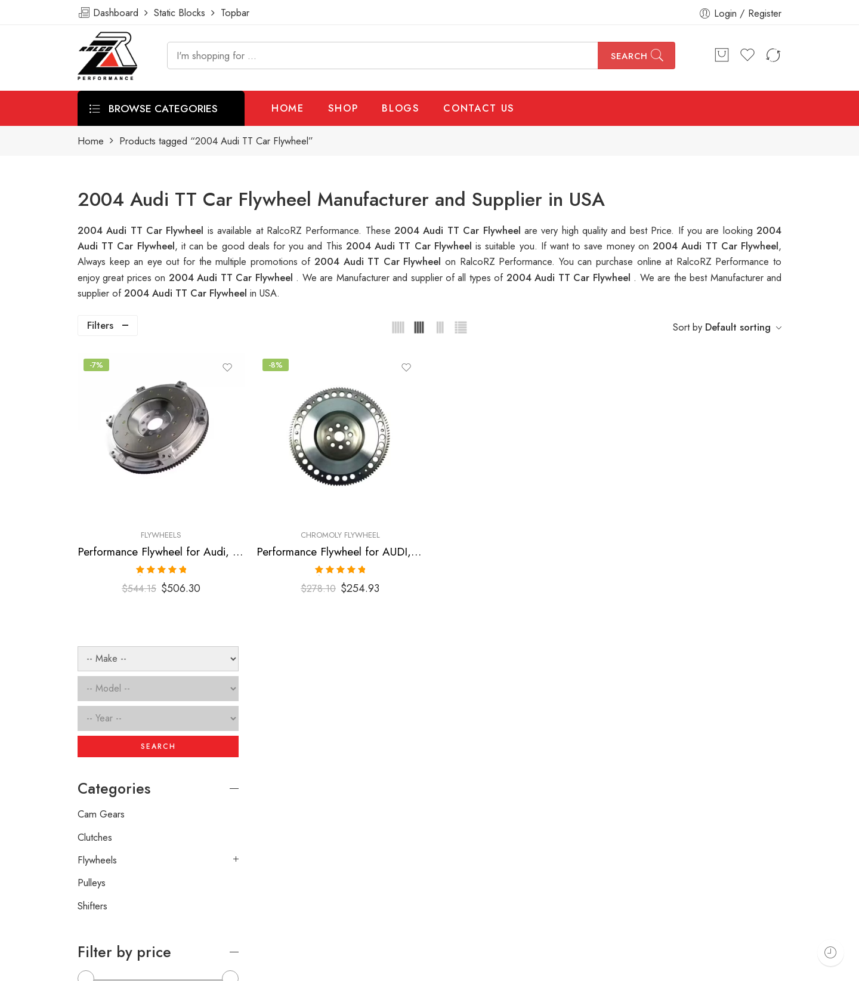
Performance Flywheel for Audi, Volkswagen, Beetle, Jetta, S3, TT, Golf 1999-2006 (323, 505)
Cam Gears (101, 520)
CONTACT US (479, 108)
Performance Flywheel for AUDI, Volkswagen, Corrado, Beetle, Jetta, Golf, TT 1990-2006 (456, 505)
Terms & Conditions (621, 967)
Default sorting (738, 327)
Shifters (92, 612)
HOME (287, 108)
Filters (100, 325)
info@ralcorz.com (114, 903)
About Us (792, 967)
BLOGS (400, 108)
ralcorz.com (102, 925)
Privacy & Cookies (717, 967)
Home (91, 141)
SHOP (343, 108)
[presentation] (601, 800)
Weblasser (134, 967)
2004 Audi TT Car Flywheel (410, 246)
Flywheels (322, 488)
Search (629, 56)
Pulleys (92, 589)
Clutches (95, 544)
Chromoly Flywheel (455, 488)
